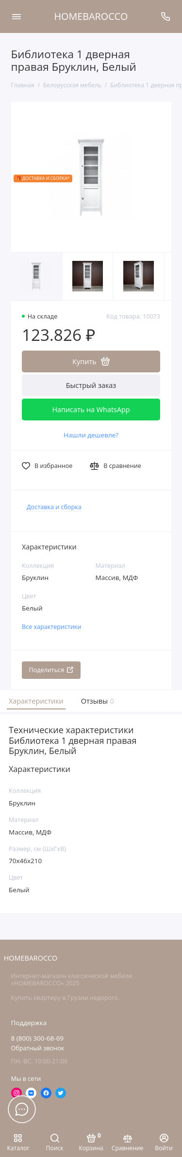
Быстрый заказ (91, 385)
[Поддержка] (165, 16)
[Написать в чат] (22, 1109)
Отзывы (96, 701)
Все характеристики (52, 627)
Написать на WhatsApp (91, 409)
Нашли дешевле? (91, 435)
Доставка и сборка (54, 507)
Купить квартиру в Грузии (49, 998)
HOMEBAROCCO (91, 16)
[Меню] (16, 16)
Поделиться (51, 670)
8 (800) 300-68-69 (37, 1038)
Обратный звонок (38, 1048)
